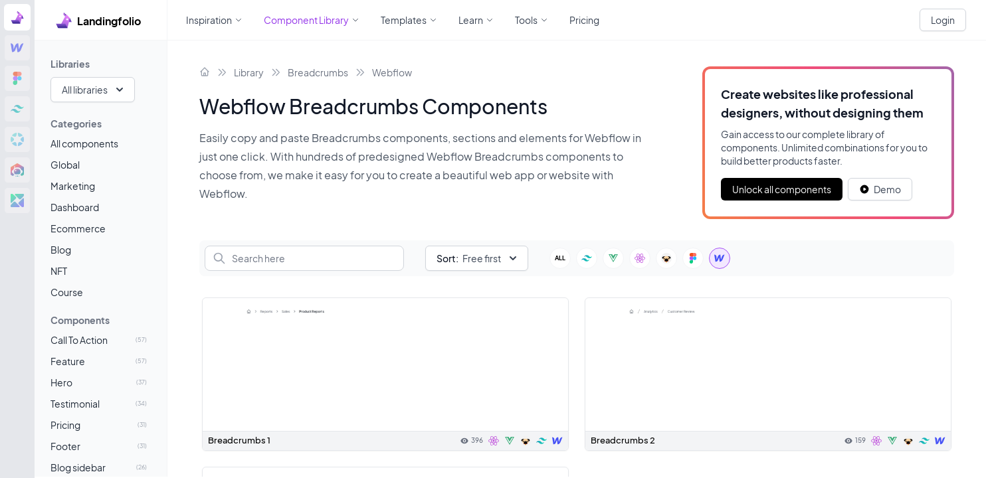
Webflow (392, 72)
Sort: (447, 258)
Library (249, 72)
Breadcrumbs (318, 72)
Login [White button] (943, 20)
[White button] (880, 189)
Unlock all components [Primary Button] (781, 189)
